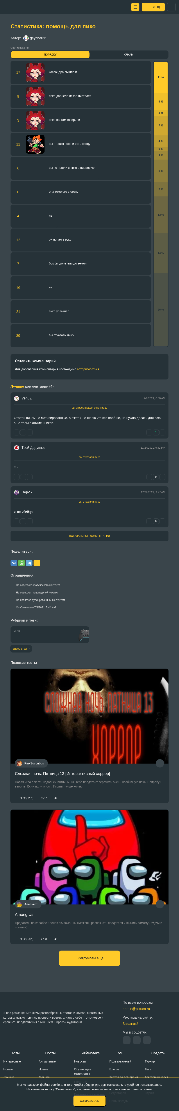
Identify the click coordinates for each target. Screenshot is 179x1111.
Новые (8, 1069)
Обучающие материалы (82, 1072)
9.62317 (26, 798)
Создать (158, 1053)
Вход (156, 7)
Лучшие (8, 1077)
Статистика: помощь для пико (53, 26)
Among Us (24, 914)
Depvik (26, 492)
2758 (44, 939)
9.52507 (26, 939)
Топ (119, 1053)
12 (18, 240)
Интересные (12, 1061)
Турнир (150, 1061)
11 (18, 144)
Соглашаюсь (89, 1100)
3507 (44, 798)
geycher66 (34, 38)
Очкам (128, 54)
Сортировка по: (20, 47)
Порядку (50, 54)
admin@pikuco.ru (136, 1009)
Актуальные (47, 1061)
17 (18, 72)
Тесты (15, 1053)
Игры (17, 631)
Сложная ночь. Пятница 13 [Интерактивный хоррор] (62, 773)
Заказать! (130, 1024)
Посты (50, 1053)
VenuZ (26, 398)
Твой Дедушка (33, 447)
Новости (80, 1061)
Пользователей (120, 1061)
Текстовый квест (156, 1077)
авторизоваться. (88, 369)
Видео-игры (20, 648)
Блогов (114, 1069)
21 (18, 312)
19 (18, 288)
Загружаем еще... (92, 958)
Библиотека (90, 1053)
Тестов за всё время (123, 1077)
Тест (148, 1069)
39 (18, 336)
